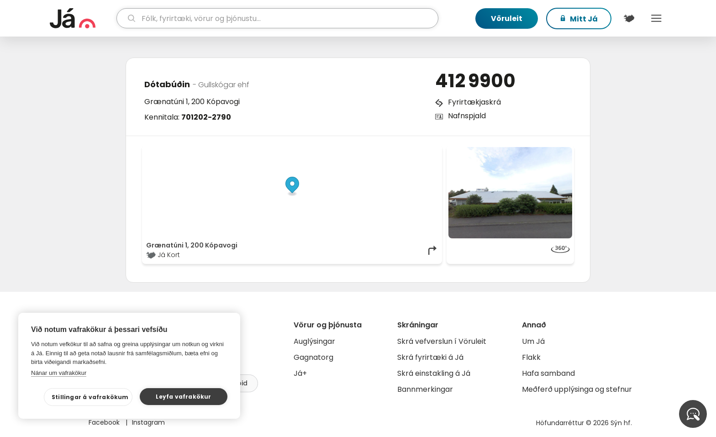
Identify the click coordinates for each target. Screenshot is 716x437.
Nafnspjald (467, 116)
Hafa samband (548, 373)
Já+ (300, 373)
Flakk (531, 357)
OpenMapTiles (420, 151)
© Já (344, 151)
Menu (656, 18)
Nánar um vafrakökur (58, 372)
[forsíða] (82, 18)
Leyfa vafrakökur (183, 396)
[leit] (277, 18)
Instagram (148, 422)
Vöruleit (506, 18)
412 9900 (475, 81)
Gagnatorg (313, 357)
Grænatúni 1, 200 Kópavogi (192, 101)
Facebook (105, 422)
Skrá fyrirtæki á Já (430, 357)
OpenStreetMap (376, 151)
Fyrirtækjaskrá (474, 102)
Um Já (533, 341)
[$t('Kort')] (629, 18)
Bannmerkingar (425, 389)
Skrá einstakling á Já (433, 373)
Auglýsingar (314, 341)
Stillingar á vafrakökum (90, 397)
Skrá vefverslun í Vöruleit (441, 341)
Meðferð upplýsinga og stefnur (577, 389)
